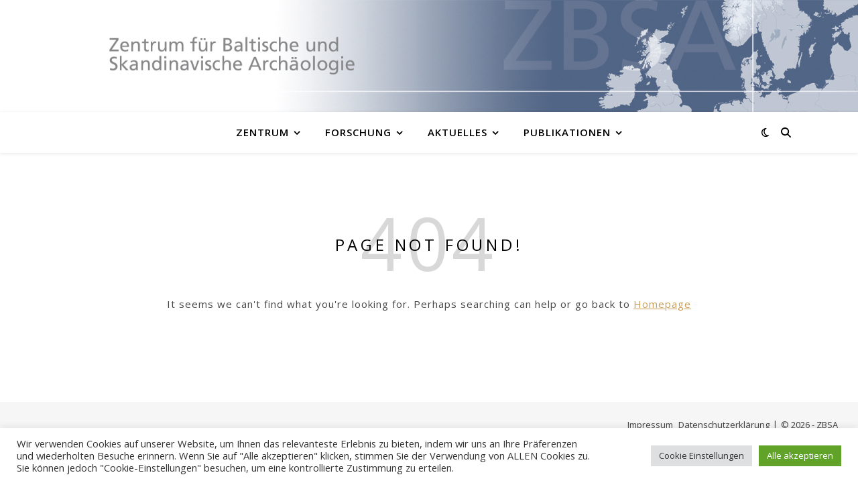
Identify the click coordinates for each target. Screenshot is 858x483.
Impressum (650, 425)
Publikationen (567, 132)
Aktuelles (457, 132)
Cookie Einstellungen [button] (701, 455)
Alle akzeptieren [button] (800, 455)
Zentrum (262, 132)
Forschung (358, 132)
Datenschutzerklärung (724, 425)
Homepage (662, 304)
